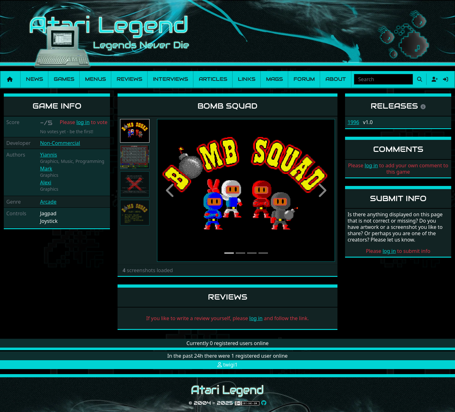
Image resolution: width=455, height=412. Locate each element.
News (34, 79)
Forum (304, 79)
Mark (46, 168)
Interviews (170, 79)
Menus (95, 79)
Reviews (129, 79)
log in (83, 122)
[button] (170, 190)
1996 (353, 122)
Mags (274, 79)
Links (246, 79)
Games (64, 79)
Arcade (48, 201)
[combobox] (383, 79)
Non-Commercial (60, 143)
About (335, 79)
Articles (213, 79)
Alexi (46, 182)
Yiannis (48, 154)
